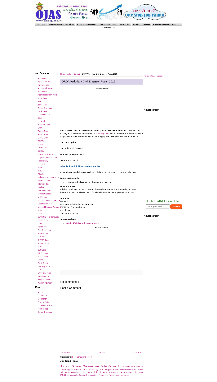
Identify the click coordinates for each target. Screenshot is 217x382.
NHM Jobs (42, 197)
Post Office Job (44, 230)
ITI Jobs (41, 174)
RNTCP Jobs (43, 240)
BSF (39, 101)
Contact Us (42, 295)
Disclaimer (42, 299)
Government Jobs (95, 366)
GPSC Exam (119, 372)
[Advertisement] (108, 48)
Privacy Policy (44, 302)
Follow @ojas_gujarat (153, 76)
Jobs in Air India (44, 190)
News (68, 372)
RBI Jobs (42, 237)
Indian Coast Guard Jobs (48, 177)
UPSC (134, 370)
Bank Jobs (82, 369)
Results (136, 24)
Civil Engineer (102, 133)
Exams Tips (43, 131)
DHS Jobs (42, 121)
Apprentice (42, 92)
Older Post (137, 352)
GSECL (41, 141)
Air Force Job (114, 375)
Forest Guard (43, 134)
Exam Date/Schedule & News (164, 24)
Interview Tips (124, 375)
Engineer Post (112, 369)
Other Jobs (116, 366)
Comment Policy (45, 305)
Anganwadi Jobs (45, 88)
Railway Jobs (132, 372)
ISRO (40, 171)
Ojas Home (41, 24)
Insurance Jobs (72, 375)
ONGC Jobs (43, 220)
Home (101, 352)
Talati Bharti (43, 263)
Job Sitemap (43, 309)
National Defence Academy (49, 207)
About (40, 292)
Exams (89, 372)
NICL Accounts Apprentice (49, 200)
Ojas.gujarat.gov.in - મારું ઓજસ (61, 24)
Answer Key (125, 24)
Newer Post (66, 352)
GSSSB (41, 151)
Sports (40, 260)
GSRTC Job (43, 148)
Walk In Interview (134, 366)
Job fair (41, 187)
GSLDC (41, 144)
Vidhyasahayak (44, 279)
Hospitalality (125, 370)
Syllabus (146, 24)
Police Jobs (43, 227)
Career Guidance (86, 375)
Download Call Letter (108, 24)
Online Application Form (86, 24)
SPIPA (40, 246)
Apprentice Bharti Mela (47, 95)
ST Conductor (44, 253)
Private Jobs (104, 375)
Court (140, 372)
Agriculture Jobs (78, 372)
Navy (96, 375)
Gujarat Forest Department (49, 157)
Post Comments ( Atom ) (82, 357)
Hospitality (42, 164)
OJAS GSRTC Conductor (49, 217)
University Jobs (96, 369)
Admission (42, 78)
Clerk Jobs (98, 372)
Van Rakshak (43, 276)
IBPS (62, 375)
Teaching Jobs (68, 369)
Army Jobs (108, 372)
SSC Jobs (42, 250)
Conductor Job (44, 115)
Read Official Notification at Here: (83, 223)
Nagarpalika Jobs (45, 204)
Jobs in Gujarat (73, 74)
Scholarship (43, 256)
